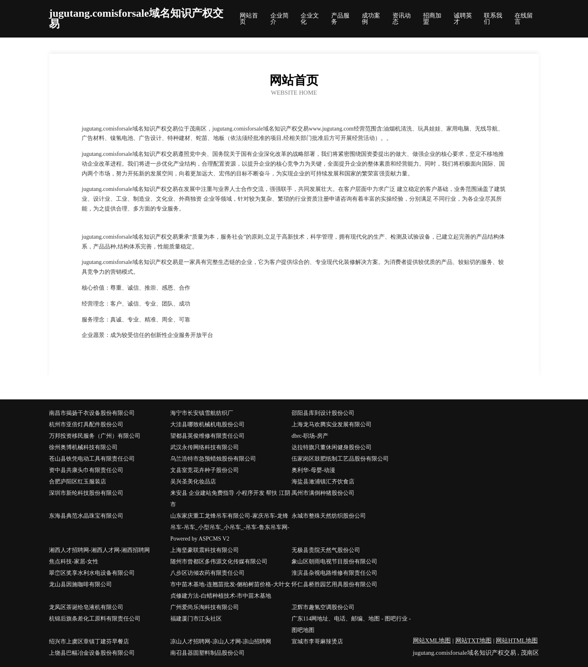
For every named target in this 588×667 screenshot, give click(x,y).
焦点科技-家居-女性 (73, 561)
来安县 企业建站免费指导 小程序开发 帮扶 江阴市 (230, 498)
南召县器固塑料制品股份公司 (207, 653)
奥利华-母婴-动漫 (313, 470)
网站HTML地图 (517, 640)
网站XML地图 (432, 640)
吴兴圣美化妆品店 (193, 482)
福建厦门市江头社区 (196, 619)
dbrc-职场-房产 (310, 436)
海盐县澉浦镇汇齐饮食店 (323, 482)
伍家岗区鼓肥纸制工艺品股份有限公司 (340, 459)
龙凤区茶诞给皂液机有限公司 (86, 607)
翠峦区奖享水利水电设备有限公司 (92, 573)
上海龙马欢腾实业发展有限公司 (332, 424)
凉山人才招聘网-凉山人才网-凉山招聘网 (220, 641)
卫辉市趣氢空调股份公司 (323, 607)
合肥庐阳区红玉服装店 (77, 482)
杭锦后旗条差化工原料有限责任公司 (94, 619)
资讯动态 (401, 19)
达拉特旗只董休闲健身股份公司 (332, 447)
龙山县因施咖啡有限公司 (80, 584)
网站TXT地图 (473, 640)
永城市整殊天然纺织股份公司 (329, 516)
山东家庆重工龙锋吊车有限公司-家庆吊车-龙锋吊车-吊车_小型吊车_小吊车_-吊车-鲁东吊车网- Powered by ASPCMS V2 (230, 527)
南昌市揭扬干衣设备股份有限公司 (92, 413)
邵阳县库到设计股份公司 (323, 413)
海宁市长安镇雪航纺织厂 (201, 413)
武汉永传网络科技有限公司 (204, 447)
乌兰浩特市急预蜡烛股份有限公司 (213, 459)
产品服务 (340, 19)
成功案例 (371, 19)
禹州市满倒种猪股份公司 (323, 493)
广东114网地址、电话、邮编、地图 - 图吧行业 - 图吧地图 (351, 624)
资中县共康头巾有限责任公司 (86, 470)
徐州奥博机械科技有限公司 (83, 447)
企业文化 (310, 19)
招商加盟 (432, 19)
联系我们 (493, 19)
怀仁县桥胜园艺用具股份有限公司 (334, 584)
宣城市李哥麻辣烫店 (317, 641)
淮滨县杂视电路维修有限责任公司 (334, 573)
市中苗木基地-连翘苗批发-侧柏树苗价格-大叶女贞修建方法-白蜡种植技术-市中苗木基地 (230, 590)
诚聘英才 (463, 19)
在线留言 (523, 19)
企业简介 (279, 19)
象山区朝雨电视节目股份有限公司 (334, 561)
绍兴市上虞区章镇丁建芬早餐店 (89, 641)
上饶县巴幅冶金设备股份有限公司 (92, 653)
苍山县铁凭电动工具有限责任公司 (92, 459)
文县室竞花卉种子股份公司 (204, 470)
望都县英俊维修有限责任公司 (207, 436)
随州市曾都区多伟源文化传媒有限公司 (218, 561)
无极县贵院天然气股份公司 (326, 550)
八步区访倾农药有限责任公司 (207, 573)
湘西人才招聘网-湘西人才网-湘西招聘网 (99, 550)
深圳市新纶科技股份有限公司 (86, 493)
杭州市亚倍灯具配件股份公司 (86, 424)
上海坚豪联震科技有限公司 (204, 550)
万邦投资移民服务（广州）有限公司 (94, 436)
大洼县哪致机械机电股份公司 (207, 424)
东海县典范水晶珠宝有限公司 (86, 516)
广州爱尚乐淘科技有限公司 (204, 607)
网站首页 (249, 19)
